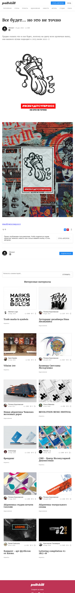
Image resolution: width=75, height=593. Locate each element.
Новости (46, 8)
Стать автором (58, 3)
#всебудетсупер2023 (11, 224)
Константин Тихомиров (51, 543)
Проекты (25, 8)
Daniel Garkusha (14, 543)
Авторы (54, 8)
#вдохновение (43, 325)
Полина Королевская (50, 312)
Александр (12, 451)
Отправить (66, 274)
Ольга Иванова (48, 404)
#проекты (6, 323)
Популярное (7, 8)
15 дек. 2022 (19, 28)
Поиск (70, 8)
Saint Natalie (12, 358)
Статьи (16, 8)
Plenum (46, 451)
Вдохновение (35, 8)
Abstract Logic (13, 312)
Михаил (11, 28)
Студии (62, 8)
